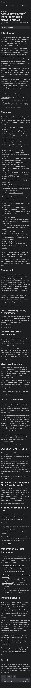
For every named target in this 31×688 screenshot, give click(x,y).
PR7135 (11, 219)
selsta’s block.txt (19, 160)
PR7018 (11, 185)
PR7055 (11, 203)
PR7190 (11, 246)
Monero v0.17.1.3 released (16, 192)
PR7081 (11, 211)
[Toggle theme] (7, 2)
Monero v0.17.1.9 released (16, 256)
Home (3, 2)
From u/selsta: (4, 523)
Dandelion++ (11, 421)
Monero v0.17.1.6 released (16, 217)
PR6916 (11, 140)
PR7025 (11, 195)
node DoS (4, 247)
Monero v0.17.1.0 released (16, 127)
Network (9, 676)
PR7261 (17, 254)
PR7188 (11, 242)
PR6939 (11, 152)
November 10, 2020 (19, 107)
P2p (14, 676)
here (20, 581)
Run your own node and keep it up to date (13, 565)
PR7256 (13, 254)
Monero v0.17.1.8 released (16, 250)
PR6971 (11, 162)
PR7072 (11, 207)
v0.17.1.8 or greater (21, 571)
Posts (6, 11)
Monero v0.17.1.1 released (16, 150)
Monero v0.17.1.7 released (16, 231)
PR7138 (11, 225)
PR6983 (11, 174)
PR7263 (24, 254)
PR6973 (11, 166)
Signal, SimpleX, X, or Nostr (19, 651)
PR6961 (11, 158)
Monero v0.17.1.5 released (16, 201)
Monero (3, 676)
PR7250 (8, 254)
